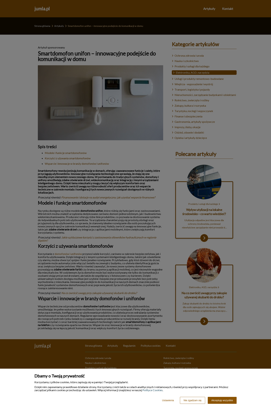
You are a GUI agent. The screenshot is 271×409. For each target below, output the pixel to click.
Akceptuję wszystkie (222, 400)
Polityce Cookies (152, 390)
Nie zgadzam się (193, 400)
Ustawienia (168, 400)
